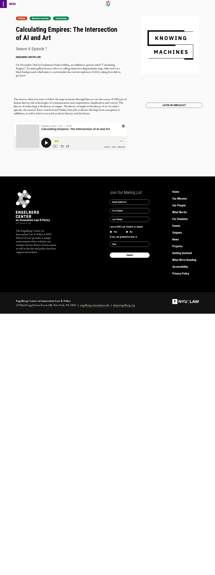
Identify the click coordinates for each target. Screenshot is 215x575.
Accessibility (180, 266)
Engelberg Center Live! (28, 57)
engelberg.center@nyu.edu (94, 305)
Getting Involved (182, 253)
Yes (115, 232)
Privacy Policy (180, 273)
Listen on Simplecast (174, 105)
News (175, 239)
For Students (180, 219)
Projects (177, 246)
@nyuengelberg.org (124, 305)
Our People (179, 205)
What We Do (179, 212)
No (131, 232)
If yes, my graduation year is (123, 236)
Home (175, 191)
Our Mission (179, 198)
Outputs (177, 232)
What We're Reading (184, 260)
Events (176, 226)
